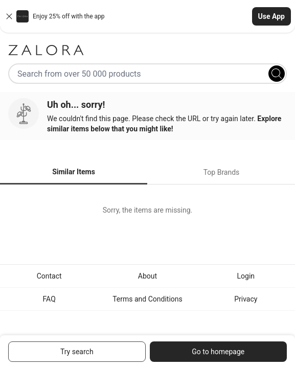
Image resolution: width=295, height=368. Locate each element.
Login (246, 276)
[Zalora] (147, 50)
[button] (147, 16)
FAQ (49, 299)
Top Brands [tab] (221, 172)
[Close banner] (9, 16)
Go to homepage (218, 352)
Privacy (245, 299)
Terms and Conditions (147, 299)
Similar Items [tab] (73, 172)
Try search (77, 352)
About (147, 276)
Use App (271, 16)
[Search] (276, 73)
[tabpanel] (147, 210)
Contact (49, 276)
